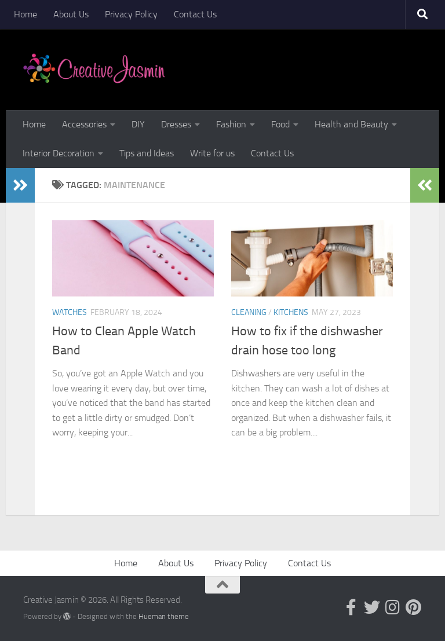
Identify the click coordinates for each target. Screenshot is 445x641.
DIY (138, 124)
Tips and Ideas (146, 153)
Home (25, 14)
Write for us (212, 153)
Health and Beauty (351, 124)
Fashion (231, 124)
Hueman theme (163, 616)
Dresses (176, 124)
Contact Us (195, 14)
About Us (71, 14)
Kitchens (290, 312)
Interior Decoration (58, 153)
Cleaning (249, 312)
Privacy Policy (131, 14)
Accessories (84, 124)
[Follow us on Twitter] (372, 607)
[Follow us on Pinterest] (414, 607)
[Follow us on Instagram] (393, 607)
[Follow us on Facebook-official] (351, 607)
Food (280, 124)
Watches (69, 312)
